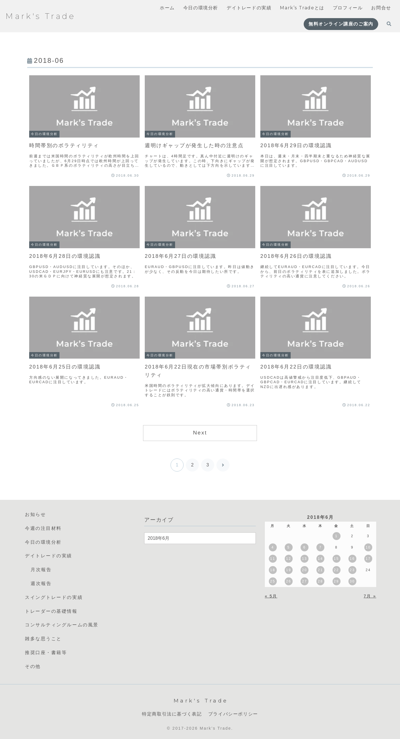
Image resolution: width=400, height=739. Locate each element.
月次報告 (41, 569)
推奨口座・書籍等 (46, 652)
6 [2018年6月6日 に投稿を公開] (304, 547)
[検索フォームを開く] (389, 23)
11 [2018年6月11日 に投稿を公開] (272, 559)
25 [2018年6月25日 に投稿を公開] (272, 581)
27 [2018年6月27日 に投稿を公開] (304, 581)
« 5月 (271, 596)
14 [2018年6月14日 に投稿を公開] (320, 559)
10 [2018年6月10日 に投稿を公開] (368, 547)
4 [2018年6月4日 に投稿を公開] (272, 547)
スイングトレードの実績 (54, 597)
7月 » (370, 596)
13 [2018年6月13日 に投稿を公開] (304, 559)
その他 (33, 666)
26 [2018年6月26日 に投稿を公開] (288, 581)
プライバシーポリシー (233, 714)
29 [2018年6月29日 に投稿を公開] (336, 581)
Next (200, 433)
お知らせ (35, 514)
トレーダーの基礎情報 (51, 611)
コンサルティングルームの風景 (62, 624)
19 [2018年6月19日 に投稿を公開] (288, 570)
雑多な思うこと (43, 638)
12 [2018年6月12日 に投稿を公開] (288, 559)
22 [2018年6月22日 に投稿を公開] (336, 570)
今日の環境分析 (43, 542)
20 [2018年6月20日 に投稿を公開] (304, 570)
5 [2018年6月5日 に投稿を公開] (288, 547)
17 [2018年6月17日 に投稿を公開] (368, 559)
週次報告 (41, 583)
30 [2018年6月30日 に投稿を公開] (352, 581)
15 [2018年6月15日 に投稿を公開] (336, 559)
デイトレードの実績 (48, 555)
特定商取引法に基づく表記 (172, 714)
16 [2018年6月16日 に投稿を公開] (352, 559)
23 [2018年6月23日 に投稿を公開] (352, 570)
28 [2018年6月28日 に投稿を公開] (320, 581)
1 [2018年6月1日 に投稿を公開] (336, 536)
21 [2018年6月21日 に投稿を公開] (320, 570)
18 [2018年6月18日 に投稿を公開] (272, 570)
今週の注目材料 (43, 528)
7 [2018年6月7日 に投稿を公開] (320, 547)
